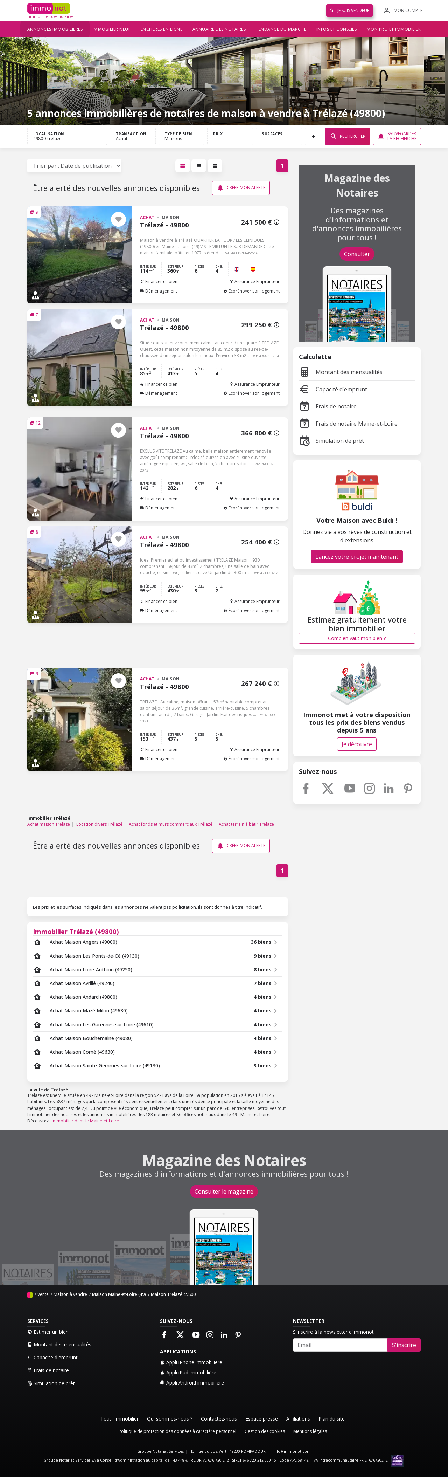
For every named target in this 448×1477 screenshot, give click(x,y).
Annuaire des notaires (219, 29)
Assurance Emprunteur (254, 281)
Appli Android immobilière (192, 1382)
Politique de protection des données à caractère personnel (177, 1431)
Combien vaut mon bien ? (357, 638)
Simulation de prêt (331, 440)
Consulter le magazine (224, 1191)
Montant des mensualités (341, 372)
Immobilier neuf (112, 29)
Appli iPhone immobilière (191, 1362)
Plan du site (331, 1418)
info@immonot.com (292, 1451)
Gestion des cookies (265, 1431)
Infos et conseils (336, 29)
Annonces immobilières (55, 29)
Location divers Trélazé (99, 824)
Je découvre (357, 744)
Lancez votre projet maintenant (356, 557)
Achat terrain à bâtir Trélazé (246, 824)
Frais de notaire (328, 406)
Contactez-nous (219, 1418)
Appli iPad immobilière (188, 1372)
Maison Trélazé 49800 (173, 1294)
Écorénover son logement (251, 291)
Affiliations (298, 1418)
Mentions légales (310, 1431)
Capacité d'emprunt (333, 389)
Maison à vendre (70, 1294)
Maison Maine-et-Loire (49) (119, 1294)
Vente (43, 1294)
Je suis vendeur (349, 10)
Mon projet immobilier (394, 29)
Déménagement (158, 291)
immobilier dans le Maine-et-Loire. (86, 1121)
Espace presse (261, 1418)
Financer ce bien (158, 281)
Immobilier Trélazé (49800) (76, 931)
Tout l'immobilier (119, 1418)
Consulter (357, 254)
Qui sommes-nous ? (169, 1418)
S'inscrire (404, 1345)
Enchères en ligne (162, 29)
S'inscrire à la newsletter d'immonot (333, 1331)
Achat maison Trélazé (48, 824)
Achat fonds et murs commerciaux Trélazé (170, 824)
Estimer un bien (48, 1331)
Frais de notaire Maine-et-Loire (348, 423)
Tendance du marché (281, 29)
